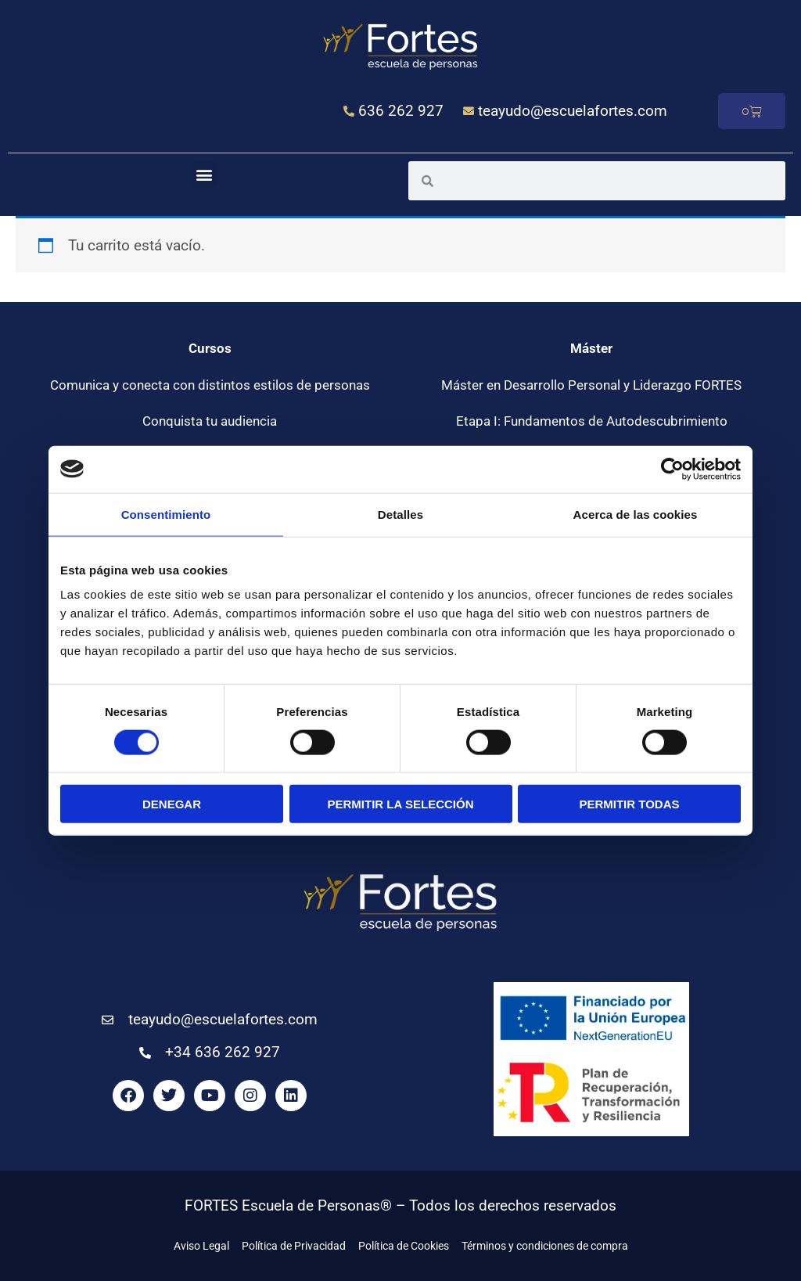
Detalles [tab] (400, 513)
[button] (204, 174)
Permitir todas (629, 804)
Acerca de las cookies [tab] (635, 513)
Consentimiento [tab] (166, 513)
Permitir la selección (401, 804)
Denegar (171, 804)
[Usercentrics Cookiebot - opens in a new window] (672, 468)
